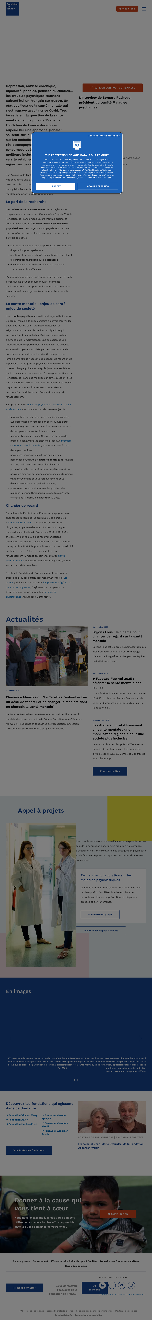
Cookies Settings (98, 186)
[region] (77, 163)
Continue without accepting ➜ (104, 136)
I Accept (56, 186)
